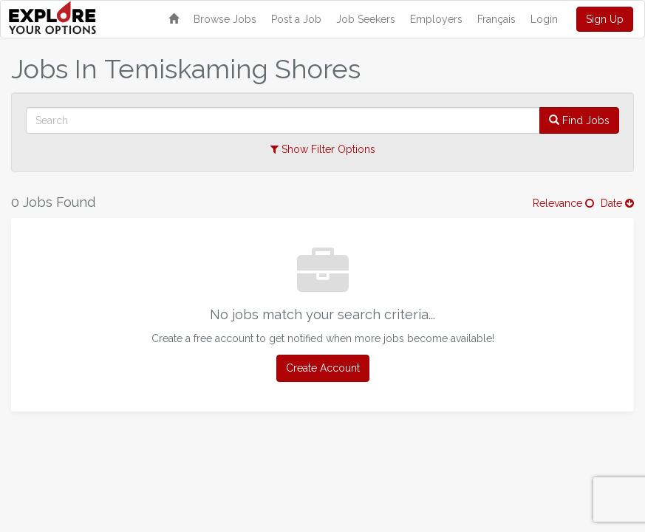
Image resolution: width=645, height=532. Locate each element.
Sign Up (605, 19)
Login (544, 19)
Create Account (323, 368)
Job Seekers (365, 19)
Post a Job (296, 19)
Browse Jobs (225, 19)
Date (617, 203)
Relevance (563, 203)
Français (496, 19)
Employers (436, 19)
